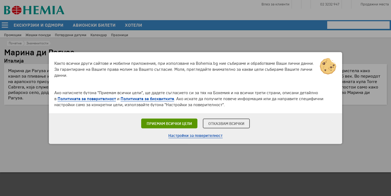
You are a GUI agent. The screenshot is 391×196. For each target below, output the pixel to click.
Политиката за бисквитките (147, 98)
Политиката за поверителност (87, 98)
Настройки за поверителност (195, 135)
